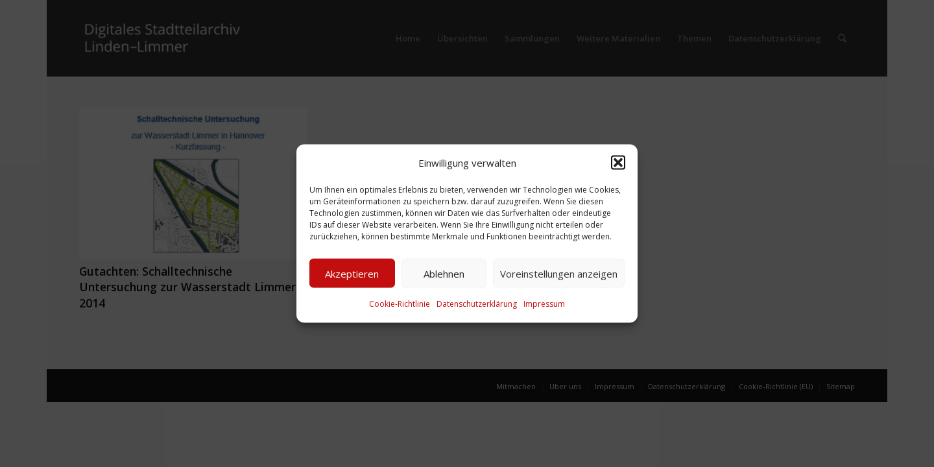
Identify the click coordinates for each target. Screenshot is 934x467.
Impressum (544, 303)
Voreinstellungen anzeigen (558, 273)
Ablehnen (444, 273)
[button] (618, 162)
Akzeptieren (352, 273)
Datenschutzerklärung (477, 303)
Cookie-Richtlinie (399, 303)
